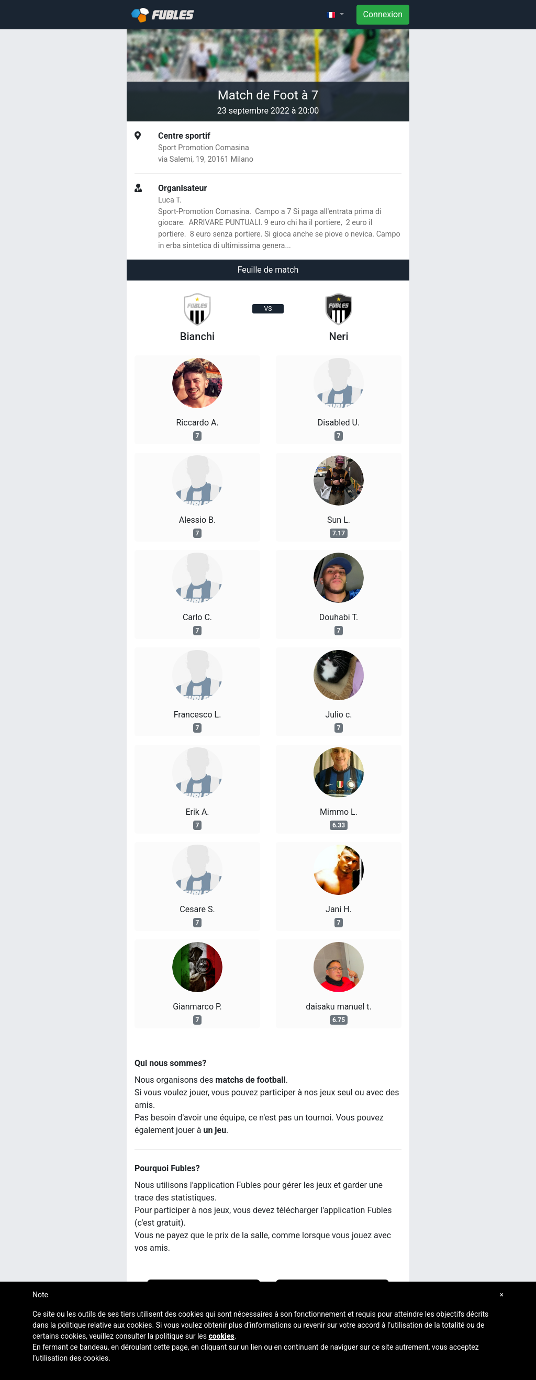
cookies (221, 1336)
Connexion (383, 14)
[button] (335, 14)
